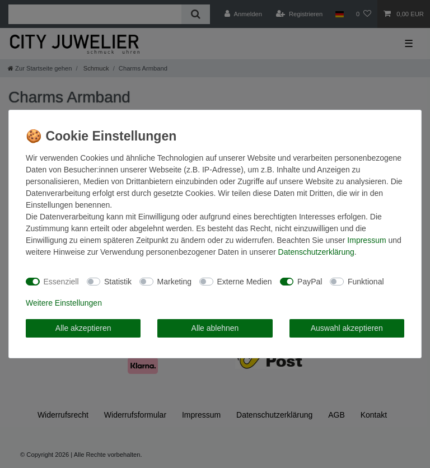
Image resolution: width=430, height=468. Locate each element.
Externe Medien (244, 281)
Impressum (366, 240)
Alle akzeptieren (83, 328)
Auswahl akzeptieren (347, 328)
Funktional (366, 281)
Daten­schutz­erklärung (316, 251)
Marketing (174, 281)
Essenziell (61, 281)
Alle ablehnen (215, 328)
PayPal (309, 281)
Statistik (118, 281)
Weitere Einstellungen (64, 302)
